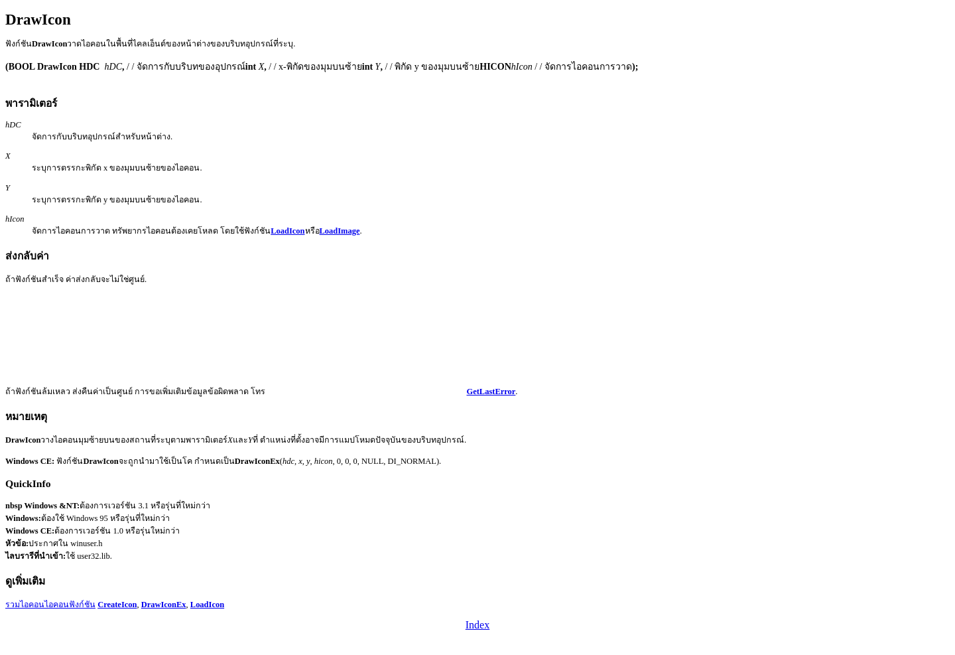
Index (477, 624)
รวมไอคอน (24, 604)
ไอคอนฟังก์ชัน (70, 604)
